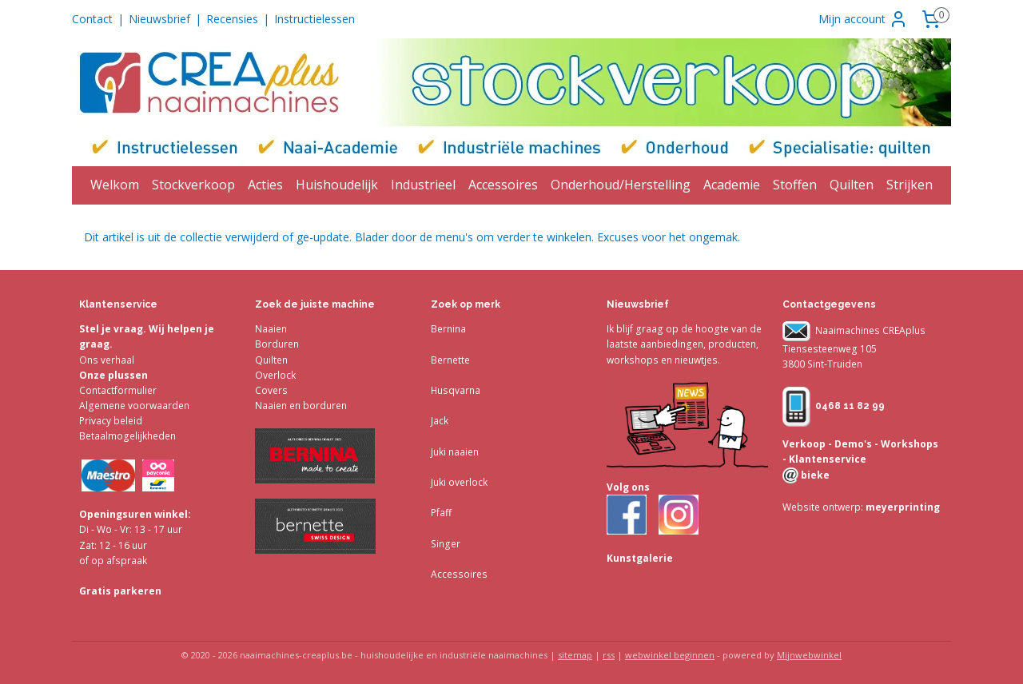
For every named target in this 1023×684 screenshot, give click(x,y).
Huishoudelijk (337, 184)
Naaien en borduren (301, 405)
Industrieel (423, 184)
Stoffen (795, 184)
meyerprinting (901, 507)
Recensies (232, 18)
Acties (265, 184)
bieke (814, 475)
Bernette (450, 360)
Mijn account (863, 19)
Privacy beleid (110, 421)
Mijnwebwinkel (809, 655)
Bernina (448, 329)
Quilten (852, 184)
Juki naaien (455, 452)
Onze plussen (113, 375)
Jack (439, 421)
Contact (92, 18)
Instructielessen (314, 18)
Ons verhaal (106, 360)
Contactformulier (118, 390)
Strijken (909, 184)
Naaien (271, 329)
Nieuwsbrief (159, 18)
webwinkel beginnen (670, 655)
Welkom (114, 184)
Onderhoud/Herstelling (621, 184)
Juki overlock (459, 482)
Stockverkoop (193, 184)
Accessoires (503, 184)
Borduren (277, 344)
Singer (445, 544)
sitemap (575, 655)
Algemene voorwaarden (134, 405)
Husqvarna (455, 390)
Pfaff (441, 512)
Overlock (275, 375)
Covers (271, 390)
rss (609, 655)
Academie (731, 184)
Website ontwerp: (822, 507)
